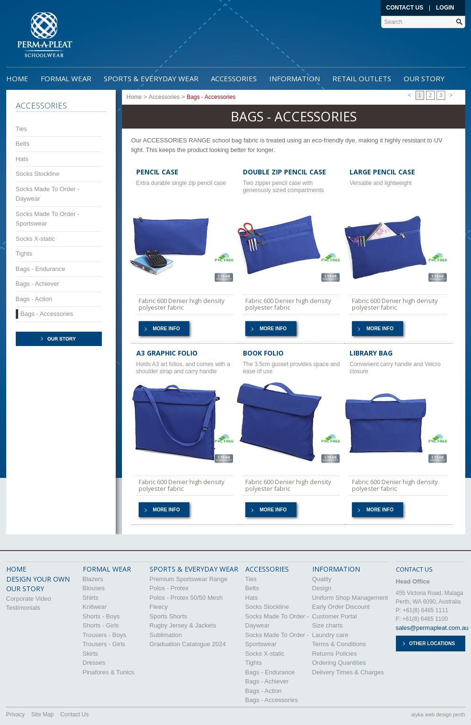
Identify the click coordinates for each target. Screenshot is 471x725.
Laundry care (330, 634)
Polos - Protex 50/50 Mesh (186, 597)
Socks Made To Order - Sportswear (47, 218)
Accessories (234, 78)
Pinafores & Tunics (108, 672)
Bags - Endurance (41, 268)
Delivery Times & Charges (348, 672)
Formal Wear (66, 78)
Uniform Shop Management (350, 597)
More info (166, 328)
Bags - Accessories (47, 313)
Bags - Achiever (37, 283)
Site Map (42, 714)
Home (17, 78)
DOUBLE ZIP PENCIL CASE (284, 171)
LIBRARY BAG (371, 352)
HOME (16, 569)
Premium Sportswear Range (189, 579)
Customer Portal (334, 616)
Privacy (15, 714)
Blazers (93, 579)
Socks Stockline (38, 173)
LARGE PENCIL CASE (382, 171)
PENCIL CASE (157, 171)
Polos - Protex (169, 588)
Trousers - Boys (104, 634)
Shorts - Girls (101, 625)
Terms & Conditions (339, 644)
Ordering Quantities (339, 662)
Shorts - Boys (101, 616)
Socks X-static (35, 238)
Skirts (91, 653)
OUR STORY (25, 588)
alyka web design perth (438, 714)
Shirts (91, 597)
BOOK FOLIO (263, 352)
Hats (22, 158)
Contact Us (405, 7)
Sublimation (166, 634)
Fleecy (159, 606)
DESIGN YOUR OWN (38, 579)
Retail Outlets (361, 78)
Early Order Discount (341, 606)
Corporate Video (28, 598)
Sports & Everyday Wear (151, 78)
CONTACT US (414, 569)
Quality (321, 579)
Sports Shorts (168, 616)
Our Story (424, 78)
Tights (24, 253)
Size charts (327, 625)
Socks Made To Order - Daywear (47, 193)
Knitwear (95, 606)
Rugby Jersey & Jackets (183, 625)
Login (445, 7)
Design (321, 588)
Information (294, 78)
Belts (23, 143)
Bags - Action (34, 299)
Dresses (94, 662)
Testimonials (23, 607)
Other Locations (432, 643)
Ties (21, 128)
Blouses (94, 588)
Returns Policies (334, 653)
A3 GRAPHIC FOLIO (166, 352)
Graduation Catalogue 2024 (188, 644)
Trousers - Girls (104, 644)
